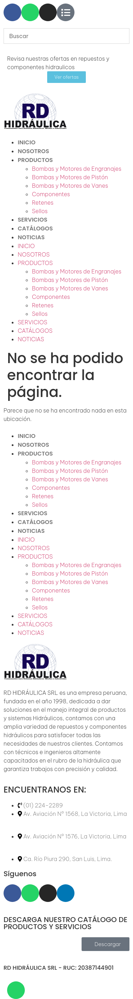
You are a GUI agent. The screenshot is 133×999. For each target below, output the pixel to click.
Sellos (40, 211)
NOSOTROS (33, 151)
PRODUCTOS (35, 160)
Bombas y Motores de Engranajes (76, 168)
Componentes (51, 194)
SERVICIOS (32, 220)
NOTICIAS (31, 237)
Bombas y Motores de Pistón (70, 177)
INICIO (26, 142)
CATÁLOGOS (35, 228)
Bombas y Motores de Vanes (70, 185)
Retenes (43, 202)
